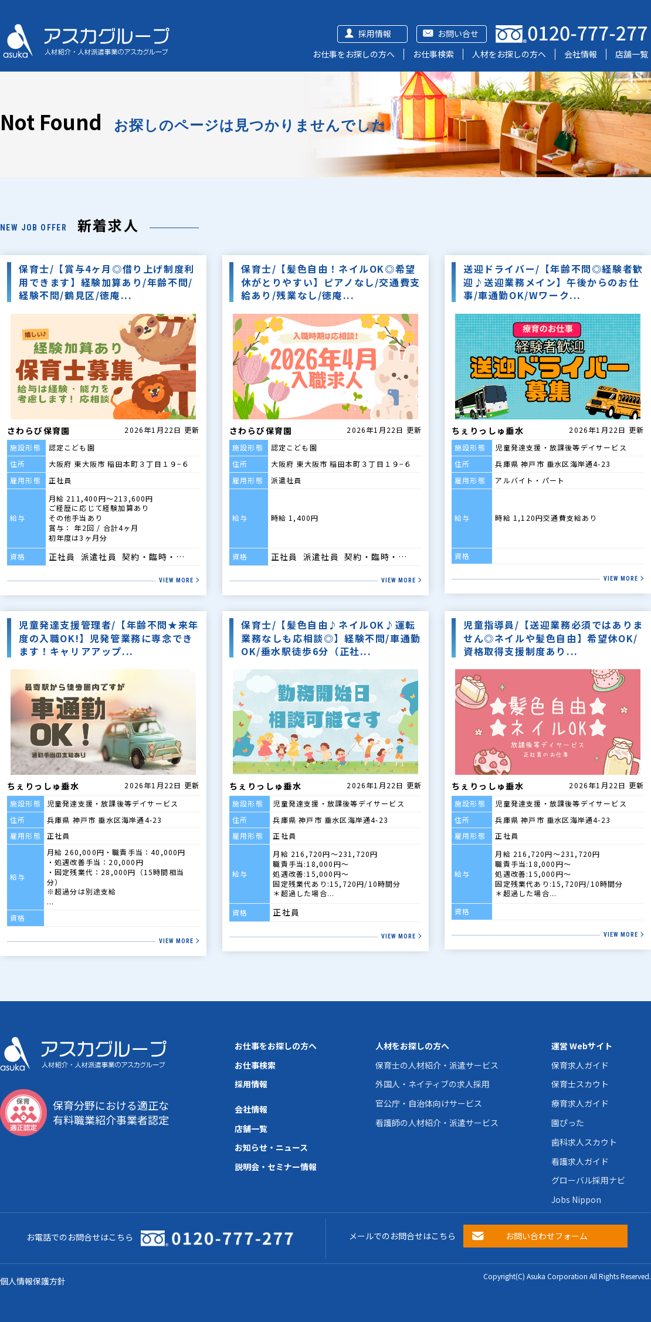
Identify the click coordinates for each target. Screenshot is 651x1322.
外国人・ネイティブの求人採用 (432, 1084)
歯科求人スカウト (584, 1142)
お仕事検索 (433, 54)
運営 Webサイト (581, 1046)
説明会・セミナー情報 (276, 1166)
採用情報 (374, 33)
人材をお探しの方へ (509, 54)
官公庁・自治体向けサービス (428, 1103)
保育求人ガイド (580, 1065)
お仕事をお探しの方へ (354, 54)
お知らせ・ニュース (271, 1147)
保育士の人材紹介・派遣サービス (437, 1065)
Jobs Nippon (576, 1199)
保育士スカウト (580, 1084)
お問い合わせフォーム (547, 1236)
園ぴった (567, 1122)
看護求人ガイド (580, 1161)
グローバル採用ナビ (588, 1180)
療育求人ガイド (580, 1103)
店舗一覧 (631, 54)
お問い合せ (458, 33)
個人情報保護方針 (33, 1281)
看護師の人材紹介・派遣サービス (437, 1122)
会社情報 (580, 54)
